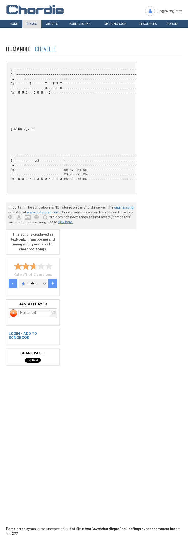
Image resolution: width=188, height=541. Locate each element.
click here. (65, 222)
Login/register (169, 11)
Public (80, 24)
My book (115, 24)
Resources (148, 24)
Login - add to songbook (23, 335)
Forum (172, 24)
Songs (32, 24)
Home (14, 24)
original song (124, 207)
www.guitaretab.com (43, 212)
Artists (52, 24)
